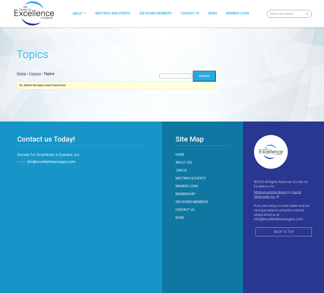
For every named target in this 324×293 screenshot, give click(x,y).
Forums (35, 74)
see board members (192, 202)
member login (187, 186)
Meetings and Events (112, 13)
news (180, 217)
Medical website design (270, 192)
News (212, 13)
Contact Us (190, 13)
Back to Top (284, 232)
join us (181, 170)
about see (184, 162)
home (180, 154)
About (77, 13)
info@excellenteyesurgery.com (51, 162)
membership (185, 194)
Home (21, 74)
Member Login (237, 13)
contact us (185, 210)
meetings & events (191, 178)
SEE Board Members (155, 13)
